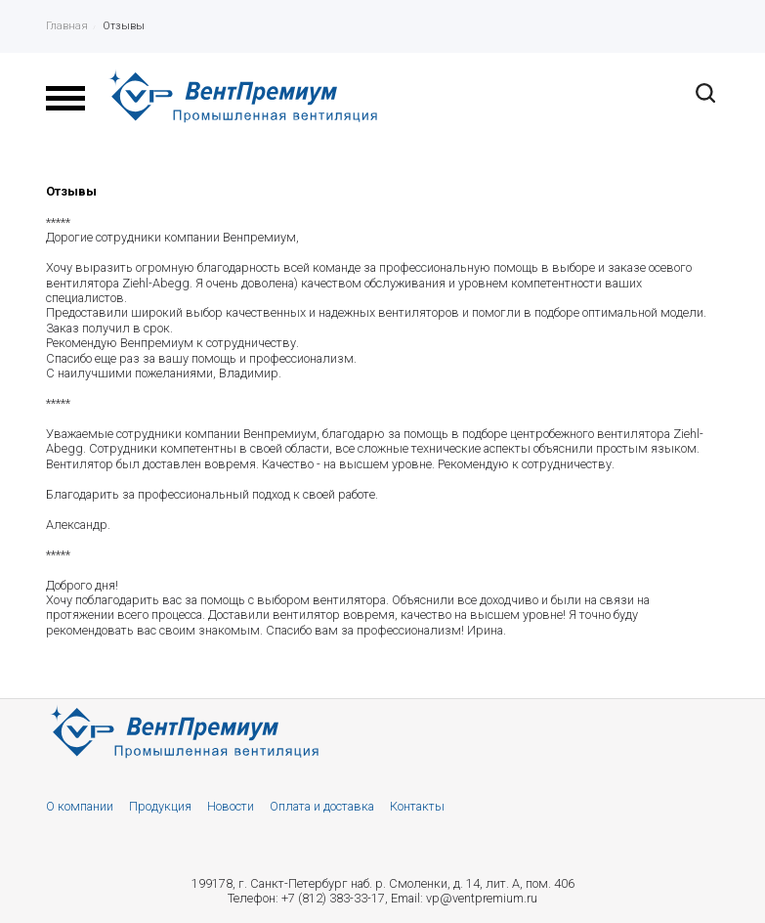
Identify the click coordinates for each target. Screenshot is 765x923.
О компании (79, 806)
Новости (230, 806)
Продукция (160, 806)
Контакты (417, 806)
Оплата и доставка (322, 806)
